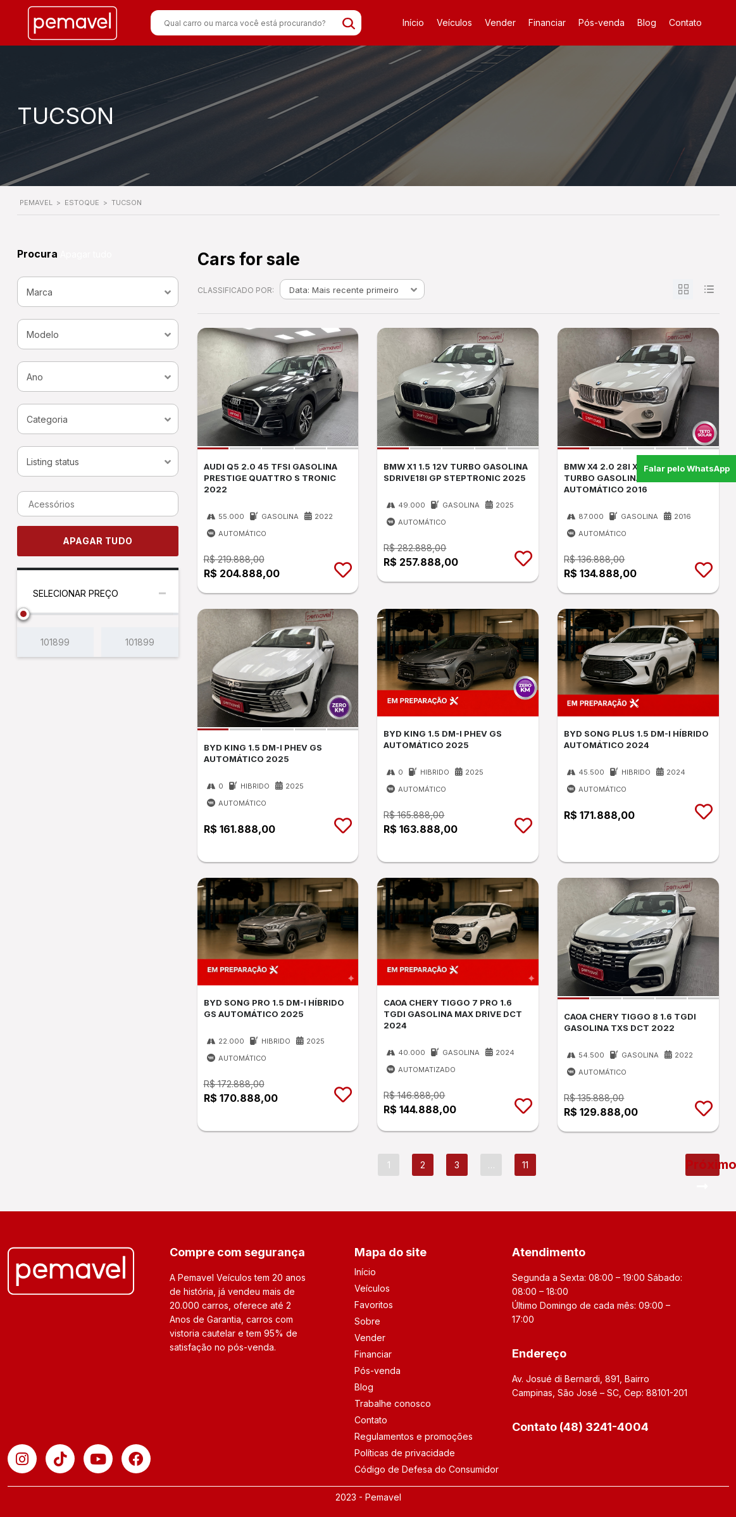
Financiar (547, 22)
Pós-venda (601, 22)
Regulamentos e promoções (413, 1436)
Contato (685, 22)
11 (525, 1164)
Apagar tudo (86, 254)
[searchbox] (100, 504)
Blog (646, 22)
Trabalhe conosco (392, 1403)
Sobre (367, 1321)
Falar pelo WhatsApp (687, 468)
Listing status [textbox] (53, 461)
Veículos (454, 22)
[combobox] (97, 292)
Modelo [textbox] (43, 334)
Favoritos (373, 1304)
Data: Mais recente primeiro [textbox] (344, 290)
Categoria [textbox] (47, 419)
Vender (500, 22)
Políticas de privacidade (404, 1452)
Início (413, 22)
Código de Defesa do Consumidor (426, 1469)
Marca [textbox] (40, 292)
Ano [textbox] (35, 376)
